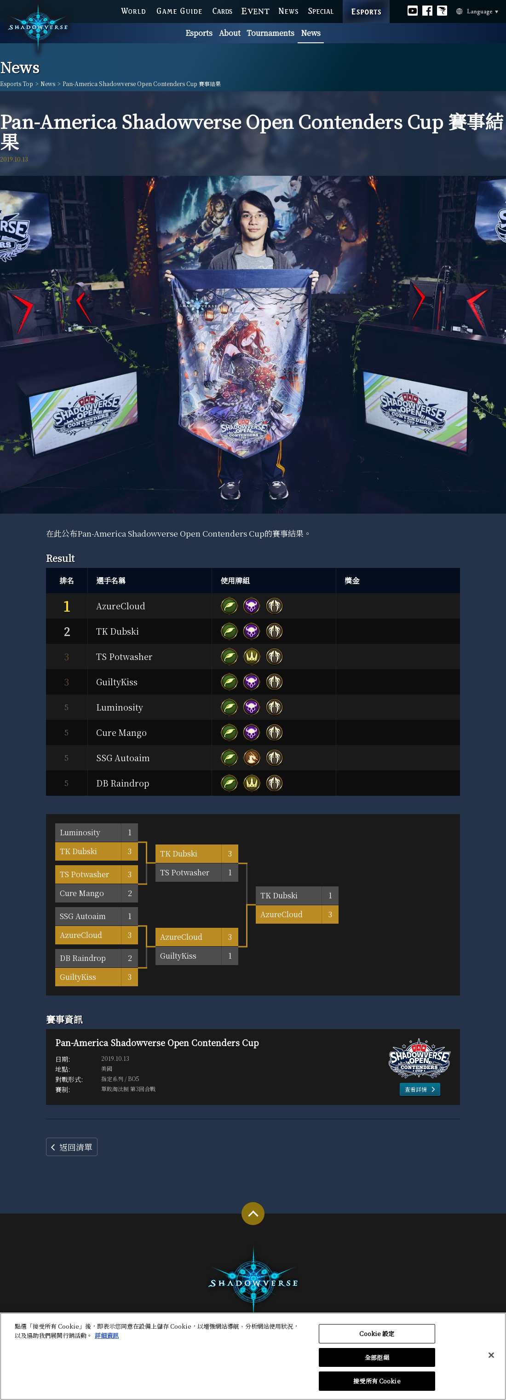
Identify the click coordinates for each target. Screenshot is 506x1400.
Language (464, 10)
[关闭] (491, 1359)
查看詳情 (416, 1089)
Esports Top (16, 84)
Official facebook (427, 9)
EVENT (256, 10)
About (230, 33)
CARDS (222, 10)
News (311, 33)
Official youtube (413, 9)
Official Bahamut (442, 9)
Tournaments (270, 33)
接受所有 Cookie (376, 1385)
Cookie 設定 (376, 1337)
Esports (199, 33)
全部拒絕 (377, 1361)
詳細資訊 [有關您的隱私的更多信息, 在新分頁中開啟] (107, 1339)
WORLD (133, 10)
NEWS (289, 10)
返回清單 (75, 1147)
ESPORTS (366, 2)
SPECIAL (321, 10)
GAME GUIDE (179, 10)
